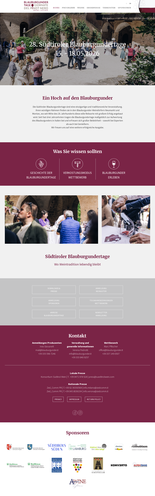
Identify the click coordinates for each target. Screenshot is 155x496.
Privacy (58, 399)
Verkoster (109, 8)
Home (56, 8)
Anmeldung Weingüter (101, 289)
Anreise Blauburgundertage (54, 314)
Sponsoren (124, 8)
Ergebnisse (93, 8)
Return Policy (94, 399)
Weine (80, 8)
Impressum (74, 399)
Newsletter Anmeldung (101, 314)
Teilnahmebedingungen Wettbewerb (101, 302)
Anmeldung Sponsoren (53, 302)
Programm (68, 8)
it (126, 3)
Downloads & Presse (54, 289)
